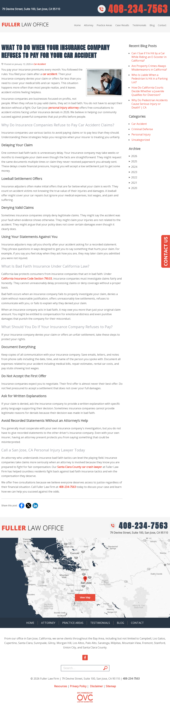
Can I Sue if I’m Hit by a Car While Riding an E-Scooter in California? (149, 56)
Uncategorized (140, 140)
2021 (133, 183)
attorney (73, 107)
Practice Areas (104, 25)
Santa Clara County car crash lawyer (79, 467)
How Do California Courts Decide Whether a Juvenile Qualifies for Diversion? (147, 91)
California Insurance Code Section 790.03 (26, 278)
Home (77, 25)
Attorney (88, 25)
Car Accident (39, 64)
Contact (162, 25)
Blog (152, 25)
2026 (133, 156)
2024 (133, 167)
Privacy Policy (78, 686)
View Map (85, 597)
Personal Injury (141, 134)
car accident (49, 74)
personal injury (57, 107)
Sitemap (111, 686)
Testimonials (139, 25)
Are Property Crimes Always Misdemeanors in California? (149, 67)
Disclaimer (96, 686)
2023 (133, 172)
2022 (133, 177)
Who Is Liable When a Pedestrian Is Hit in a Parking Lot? (149, 78)
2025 (133, 161)
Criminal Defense (142, 129)
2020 (133, 188)
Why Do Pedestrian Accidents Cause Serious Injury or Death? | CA (149, 103)
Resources (60, 686)
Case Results (122, 25)
